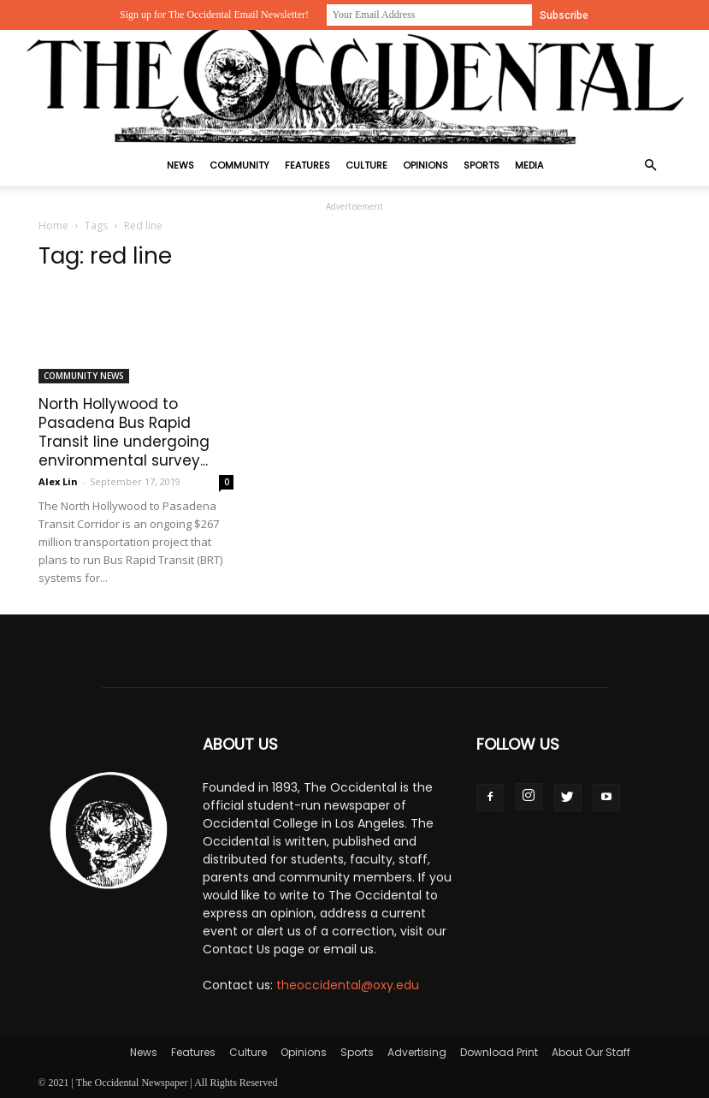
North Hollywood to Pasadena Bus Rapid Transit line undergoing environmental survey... (124, 432)
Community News (84, 376)
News (180, 165)
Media (529, 165)
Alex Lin (58, 481)
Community (239, 165)
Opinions (425, 165)
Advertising (416, 1052)
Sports (481, 165)
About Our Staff (591, 1052)
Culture (366, 165)
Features (307, 165)
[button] (650, 165)
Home (53, 225)
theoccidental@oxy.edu (347, 985)
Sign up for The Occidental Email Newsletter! (214, 15)
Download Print (499, 1052)
